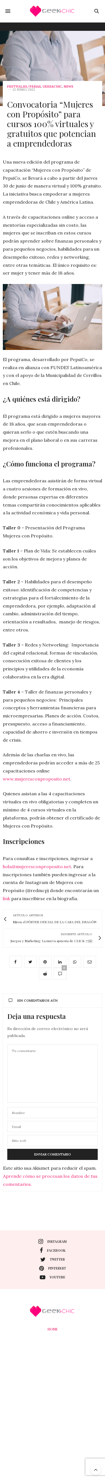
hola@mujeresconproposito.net (37, 866)
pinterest (52, 1268)
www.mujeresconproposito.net (36, 779)
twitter (52, 1259)
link (6, 898)
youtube (52, 1277)
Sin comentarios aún (33, 1000)
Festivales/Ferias (24, 86)
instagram (52, 1241)
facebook (53, 1250)
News (68, 86)
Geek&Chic (52, 86)
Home (53, 1329)
